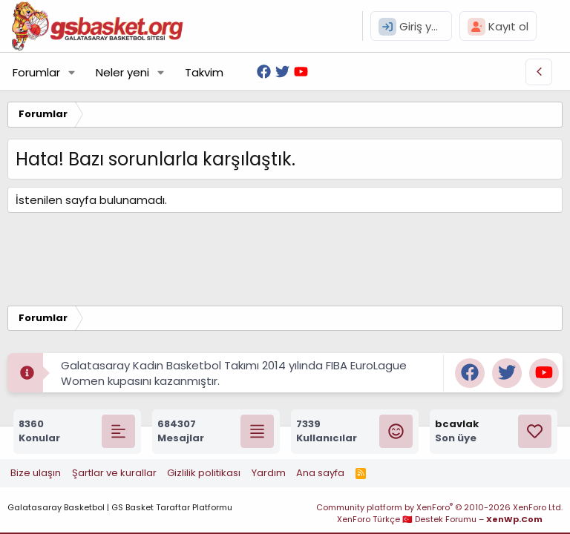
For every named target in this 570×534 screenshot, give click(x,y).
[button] (72, 72)
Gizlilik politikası (203, 473)
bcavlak (457, 424)
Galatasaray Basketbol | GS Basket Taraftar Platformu (119, 507)
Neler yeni (122, 72)
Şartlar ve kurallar (114, 473)
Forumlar (36, 72)
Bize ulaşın (35, 473)
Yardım (269, 473)
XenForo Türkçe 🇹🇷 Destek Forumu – (440, 519)
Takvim (204, 72)
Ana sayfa (320, 473)
